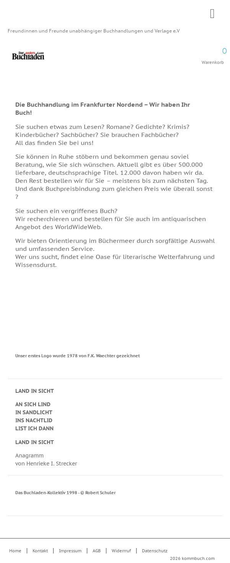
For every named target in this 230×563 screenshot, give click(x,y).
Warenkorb (213, 53)
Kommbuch (115, 16)
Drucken (211, 107)
